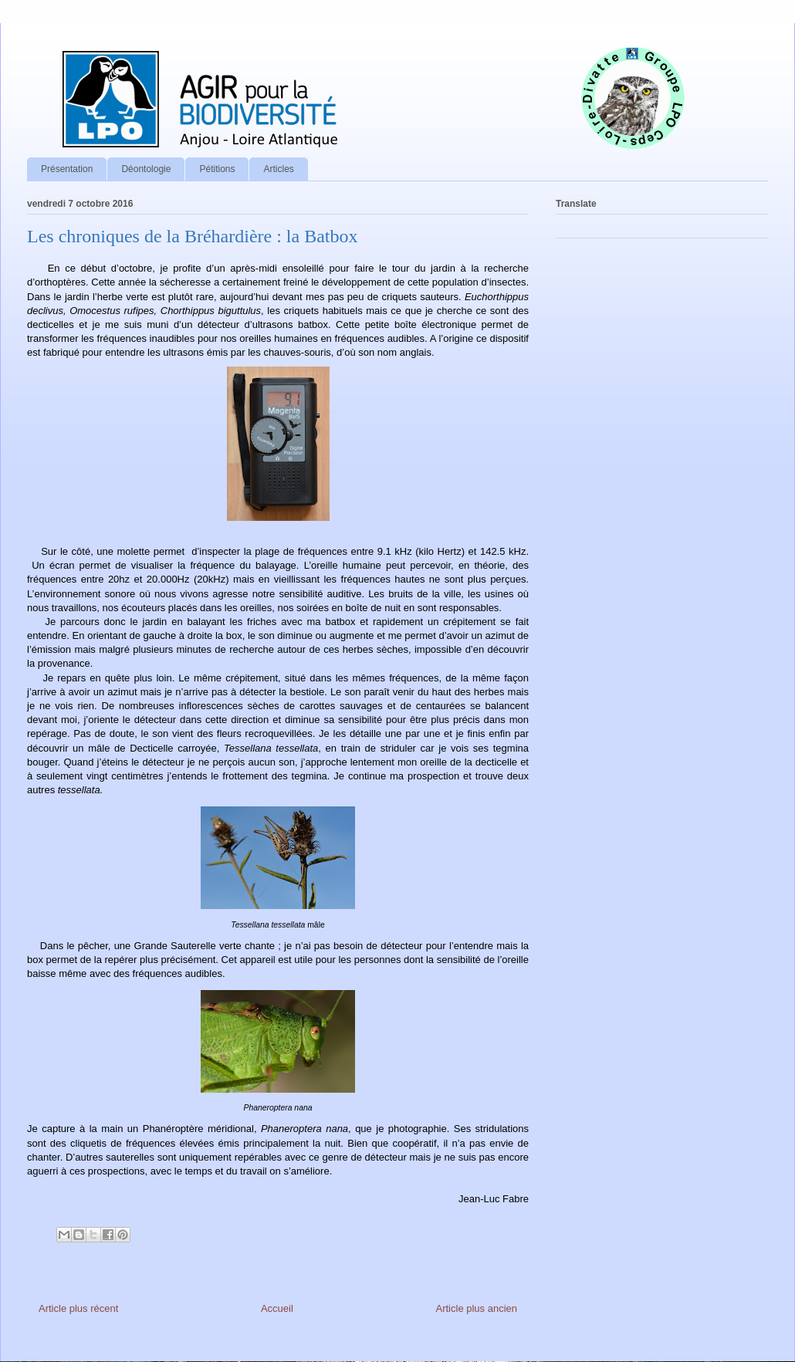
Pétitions (217, 169)
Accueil (277, 1308)
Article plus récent (78, 1308)
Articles (278, 169)
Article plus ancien (477, 1308)
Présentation (67, 169)
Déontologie (146, 169)
